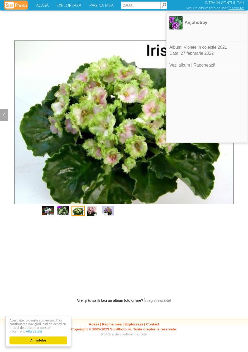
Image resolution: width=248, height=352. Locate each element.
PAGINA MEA (101, 5)
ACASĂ (42, 5)
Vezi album (179, 65)
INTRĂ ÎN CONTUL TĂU (224, 2)
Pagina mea (112, 324)
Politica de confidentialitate (124, 334)
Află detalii (34, 331)
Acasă (94, 324)
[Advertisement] (124, 254)
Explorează (134, 324)
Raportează (204, 65)
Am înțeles (38, 340)
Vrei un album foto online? (215, 8)
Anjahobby (196, 22)
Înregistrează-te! (157, 300)
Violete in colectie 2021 (205, 47)
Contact (152, 324)
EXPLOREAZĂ (68, 5)
